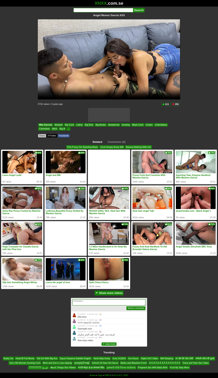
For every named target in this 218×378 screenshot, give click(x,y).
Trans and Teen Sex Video (196, 363)
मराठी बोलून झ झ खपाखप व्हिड (91, 367)
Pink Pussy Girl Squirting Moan (82, 147)
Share (42, 135)
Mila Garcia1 (45, 125)
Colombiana (161, 125)
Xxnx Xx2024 (119, 358)
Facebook (64, 135)
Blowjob (58, 125)
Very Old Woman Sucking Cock (24, 363)
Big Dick (89, 125)
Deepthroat (113, 125)
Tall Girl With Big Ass (47, 358)
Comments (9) (116, 141)
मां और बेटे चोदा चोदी (184, 358)
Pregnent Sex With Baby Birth (152, 367)
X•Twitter (52, 135)
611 (165, 104)
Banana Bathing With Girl (138, 147)
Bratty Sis (8, 358)
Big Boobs (101, 125)
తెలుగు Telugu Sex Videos (63, 367)
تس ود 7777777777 (38, 367)
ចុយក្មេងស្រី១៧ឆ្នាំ (82, 363)
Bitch (54, 129)
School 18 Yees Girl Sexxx (105, 363)
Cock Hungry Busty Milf (111, 147)
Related (97, 141)
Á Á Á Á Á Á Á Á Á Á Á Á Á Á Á (164, 363)
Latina (79, 125)
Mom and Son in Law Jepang (57, 363)
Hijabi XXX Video (149, 358)
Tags (100, 375)
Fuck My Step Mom (179, 367)
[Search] (103, 10)
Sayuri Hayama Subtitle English (75, 358)
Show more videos (109, 292)
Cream (149, 125)
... (68, 129)
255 (175, 104)
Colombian (44, 129)
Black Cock (137, 125)
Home (93, 375)
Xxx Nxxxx (133, 358)
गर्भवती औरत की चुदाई (205, 358)
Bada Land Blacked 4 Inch (134, 363)
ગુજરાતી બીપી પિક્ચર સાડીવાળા (121, 367)
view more (109, 344)
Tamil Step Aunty (101, 358)
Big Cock (69, 125)
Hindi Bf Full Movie (25, 358)
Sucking (126, 125)
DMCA (108, 375)
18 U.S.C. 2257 (120, 375)
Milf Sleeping (166, 358)
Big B (62, 129)
